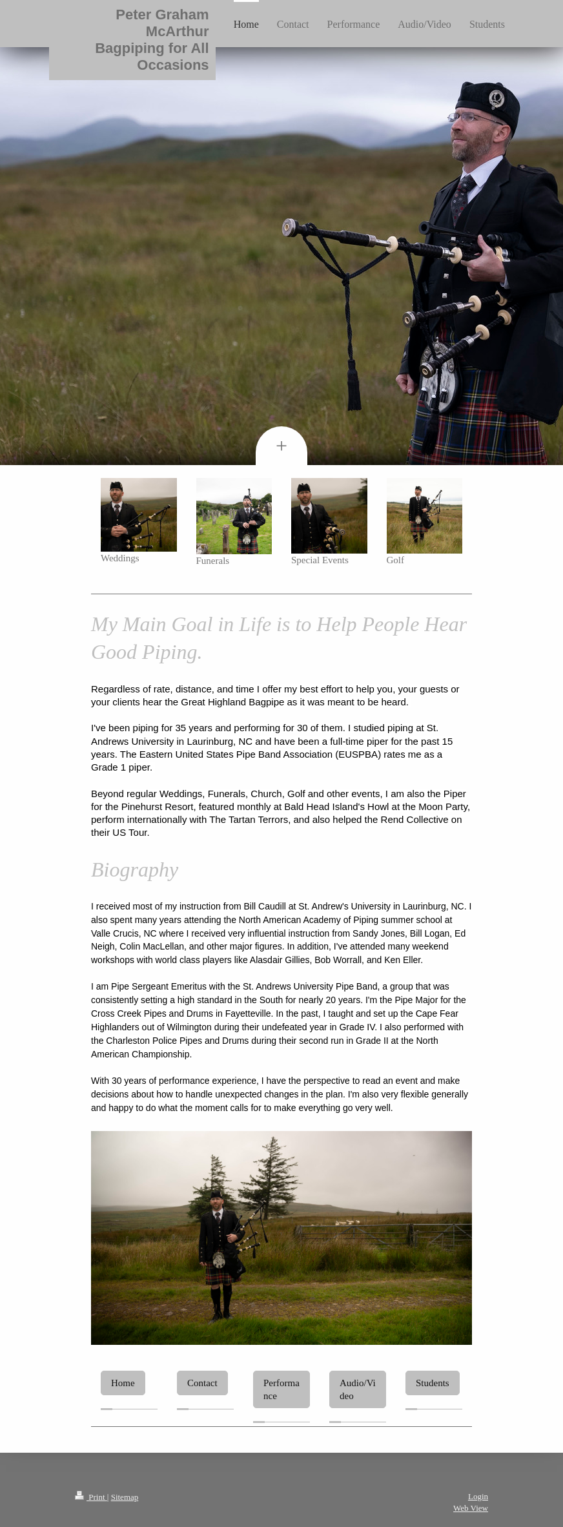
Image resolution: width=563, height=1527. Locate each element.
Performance (281, 1389)
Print (91, 1497)
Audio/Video (358, 1389)
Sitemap (125, 1497)
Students (432, 1383)
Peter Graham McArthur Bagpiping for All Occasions (152, 39)
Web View (470, 1508)
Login (478, 1496)
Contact (202, 1383)
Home (123, 1383)
